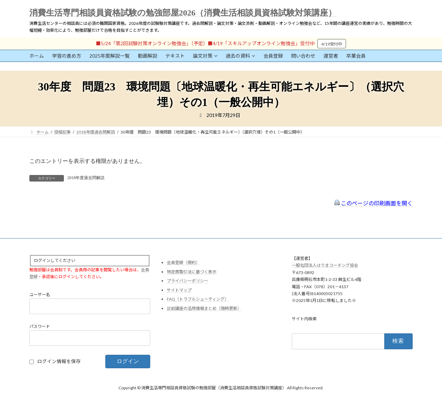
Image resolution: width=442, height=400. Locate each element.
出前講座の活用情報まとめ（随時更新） (204, 308)
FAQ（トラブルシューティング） (198, 299)
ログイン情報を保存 (59, 361)
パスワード (39, 326)
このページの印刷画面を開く (373, 203)
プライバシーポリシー (187, 281)
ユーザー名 (39, 294)
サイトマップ (179, 290)
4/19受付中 (331, 44)
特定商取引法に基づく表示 (192, 271)
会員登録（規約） (183, 262)
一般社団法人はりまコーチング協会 (325, 265)
